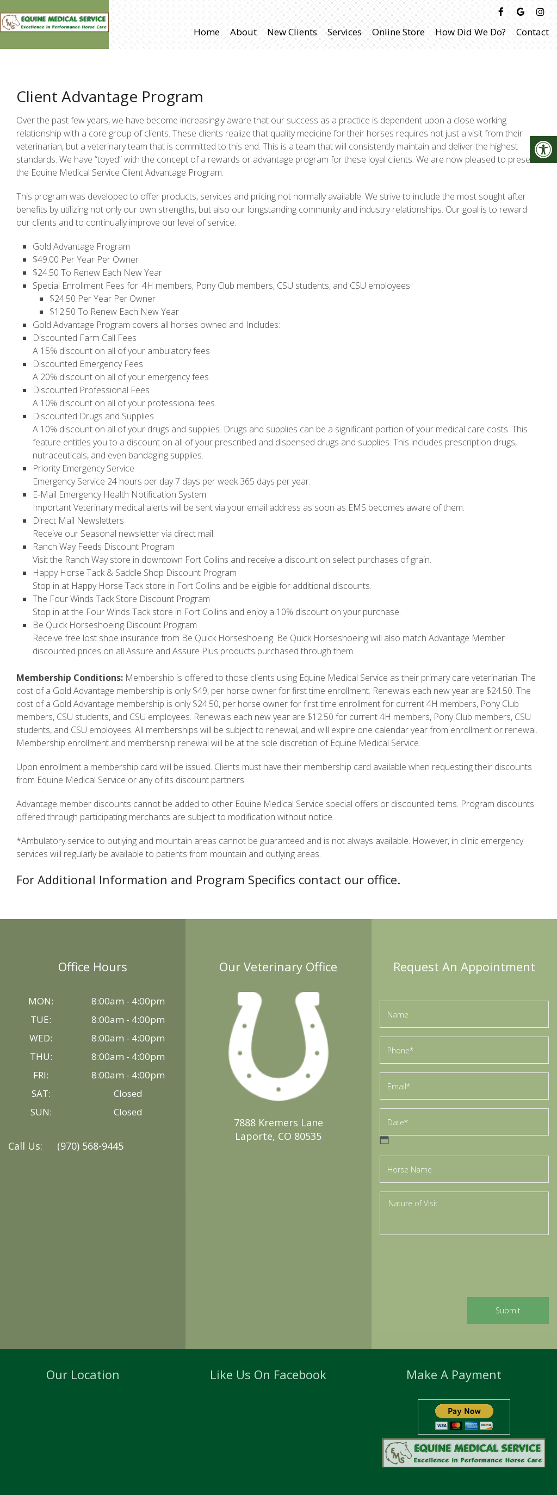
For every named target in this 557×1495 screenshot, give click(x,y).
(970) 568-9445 (90, 1145)
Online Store (398, 32)
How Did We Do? (470, 32)
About (243, 32)
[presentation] (462, 1267)
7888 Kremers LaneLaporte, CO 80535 (278, 1129)
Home (207, 32)
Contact (532, 32)
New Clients (292, 32)
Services (344, 32)
